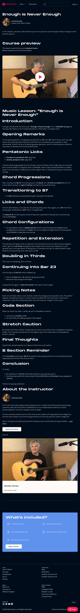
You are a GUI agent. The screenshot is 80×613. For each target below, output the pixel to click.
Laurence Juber (16, 21)
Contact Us (6, 589)
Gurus (4, 576)
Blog (43, 569)
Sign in (75, 4)
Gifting (4, 579)
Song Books (6, 574)
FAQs (43, 587)
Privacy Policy (46, 596)
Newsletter (45, 572)
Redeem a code (47, 592)
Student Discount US (49, 576)
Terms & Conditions (49, 594)
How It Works (7, 569)
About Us (5, 587)
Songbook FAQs (47, 589)
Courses (5, 572)
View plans (33, 4)
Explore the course (12, 429)
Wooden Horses (11, 486)
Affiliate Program (8, 592)
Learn (22, 4)
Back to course (14, 546)
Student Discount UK (49, 574)
